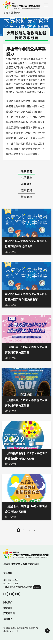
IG (11, 594)
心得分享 (26, 177)
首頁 (5, 12)
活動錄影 (26, 184)
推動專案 (15, 12)
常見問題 (26, 197)
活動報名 (7, 608)
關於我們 (7, 602)
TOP (47, 630)
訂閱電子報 (9, 613)
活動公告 (26, 171)
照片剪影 (26, 190)
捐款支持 (7, 619)
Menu (46, 5)
